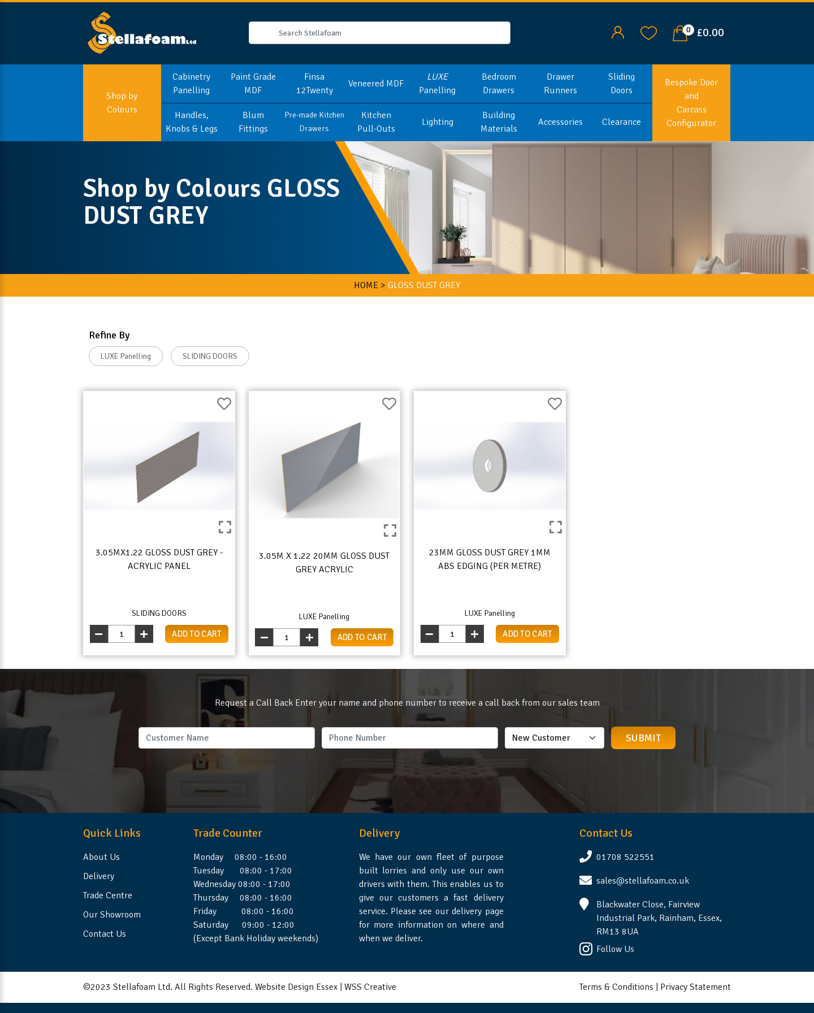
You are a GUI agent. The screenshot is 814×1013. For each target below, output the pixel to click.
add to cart (197, 634)
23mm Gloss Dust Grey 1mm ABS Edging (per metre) (490, 559)
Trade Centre (107, 895)
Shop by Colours (121, 102)
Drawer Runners (560, 83)
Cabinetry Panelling (191, 83)
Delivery (98, 876)
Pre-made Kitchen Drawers (314, 121)
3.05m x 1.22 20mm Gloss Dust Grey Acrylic (324, 562)
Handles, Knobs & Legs (192, 122)
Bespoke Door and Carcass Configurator (691, 103)
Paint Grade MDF (253, 83)
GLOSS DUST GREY (424, 285)
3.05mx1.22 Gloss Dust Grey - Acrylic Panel (159, 559)
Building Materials (498, 122)
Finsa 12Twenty (314, 83)
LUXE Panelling (126, 356)
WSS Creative (370, 987)
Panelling (437, 83)
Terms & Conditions (616, 987)
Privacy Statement (695, 987)
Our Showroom (112, 914)
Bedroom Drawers (499, 83)
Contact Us (104, 934)
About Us (101, 857)
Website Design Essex (296, 987)
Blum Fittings (253, 122)
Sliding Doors (621, 83)
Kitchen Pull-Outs (376, 122)
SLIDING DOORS (210, 356)
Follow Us (615, 949)
